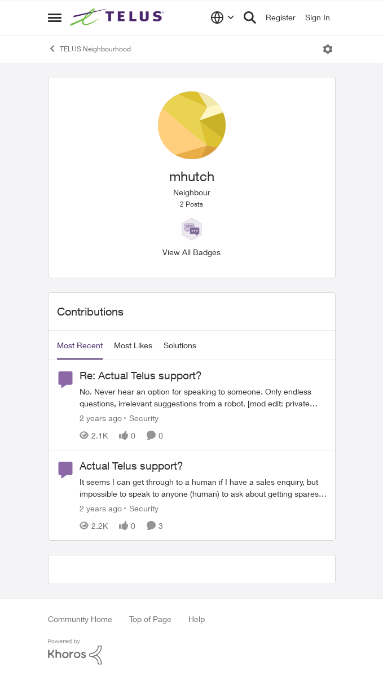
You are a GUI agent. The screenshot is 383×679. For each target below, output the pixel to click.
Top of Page (150, 619)
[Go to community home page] (118, 17)
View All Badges (191, 252)
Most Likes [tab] (133, 345)
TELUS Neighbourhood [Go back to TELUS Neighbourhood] (89, 48)
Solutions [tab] (180, 345)
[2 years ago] (101, 418)
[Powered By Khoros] (192, 652)
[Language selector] (222, 17)
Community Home (80, 619)
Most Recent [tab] (80, 345)
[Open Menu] (328, 49)
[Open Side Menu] (54, 17)
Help (196, 619)
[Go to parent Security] (141, 418)
